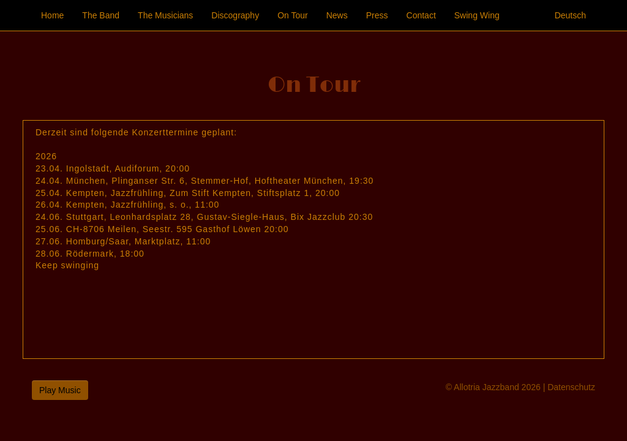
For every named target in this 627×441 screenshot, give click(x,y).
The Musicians (165, 15)
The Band (100, 15)
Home (52, 15)
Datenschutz (571, 387)
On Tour (292, 15)
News (337, 15)
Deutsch (570, 15)
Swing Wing (477, 15)
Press (377, 15)
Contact (421, 15)
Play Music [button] (60, 390)
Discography (235, 15)
